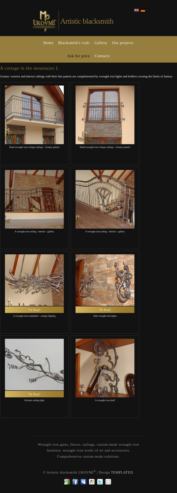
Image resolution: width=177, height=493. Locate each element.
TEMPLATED (122, 472)
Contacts (102, 56)
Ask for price (78, 56)
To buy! (34, 310)
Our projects (123, 43)
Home (48, 43)
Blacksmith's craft (74, 43)
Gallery (100, 43)
